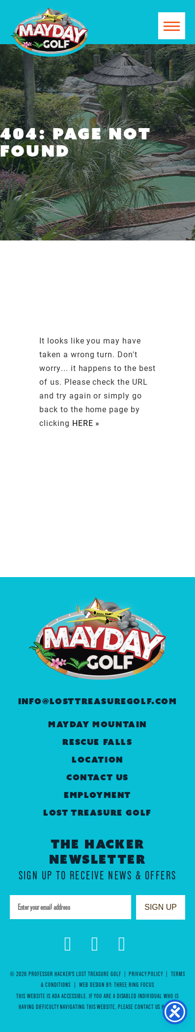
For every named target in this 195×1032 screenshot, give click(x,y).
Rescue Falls (97, 742)
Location (97, 760)
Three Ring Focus (134, 984)
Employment (97, 795)
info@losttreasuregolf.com (97, 701)
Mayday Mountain (97, 724)
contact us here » (155, 1007)
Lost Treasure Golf (97, 813)
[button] (171, 25)
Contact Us (97, 777)
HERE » (86, 423)
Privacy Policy (145, 974)
